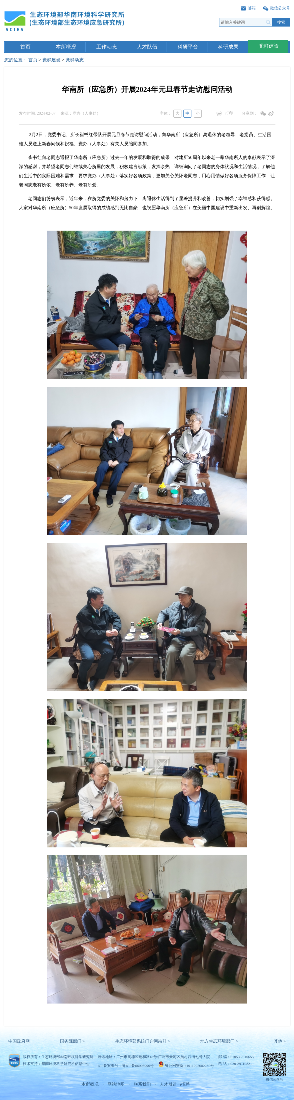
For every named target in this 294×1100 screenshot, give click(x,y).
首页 (25, 47)
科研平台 (187, 47)
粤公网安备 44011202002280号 (189, 1065)
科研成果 (228, 47)
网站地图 (116, 1084)
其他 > (280, 1041)
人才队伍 (147, 47)
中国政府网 (19, 1041)
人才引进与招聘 (175, 1084)
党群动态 (74, 59)
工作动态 (106, 47)
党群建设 (269, 46)
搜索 (281, 22)
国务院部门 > (72, 1041)
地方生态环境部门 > (219, 1041)
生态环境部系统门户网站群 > (142, 1041)
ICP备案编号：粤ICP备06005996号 (126, 1065)
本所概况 (66, 47)
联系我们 (142, 1084)
